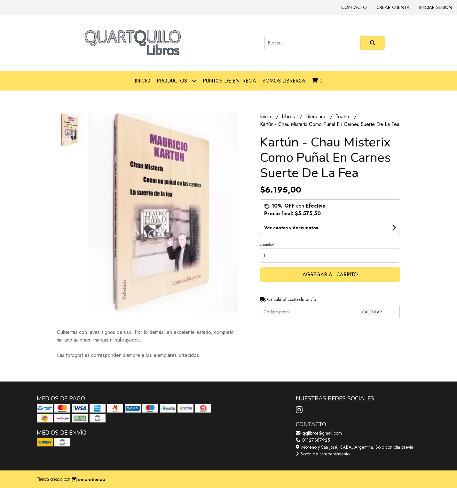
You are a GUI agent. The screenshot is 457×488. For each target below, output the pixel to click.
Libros (289, 116)
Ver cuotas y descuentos (291, 227)
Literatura (316, 116)
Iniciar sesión (435, 7)
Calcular (372, 312)
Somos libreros (284, 80)
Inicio (142, 80)
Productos (176, 81)
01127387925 (313, 440)
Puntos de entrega (229, 80)
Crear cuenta (393, 7)
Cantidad (267, 244)
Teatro (343, 116)
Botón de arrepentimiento (323, 454)
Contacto (354, 7)
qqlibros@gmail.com (319, 433)
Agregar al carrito (330, 274)
